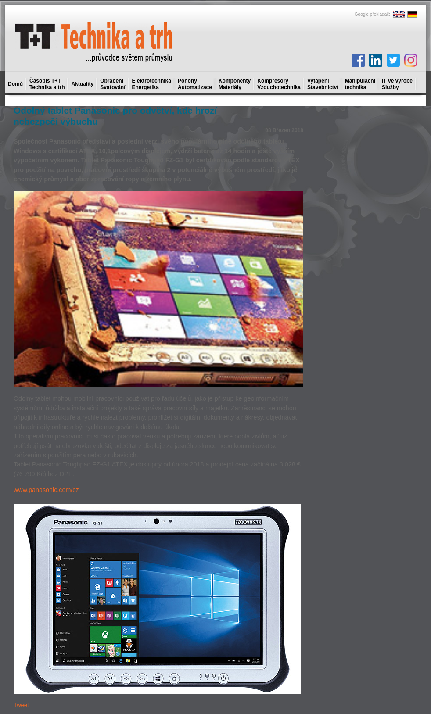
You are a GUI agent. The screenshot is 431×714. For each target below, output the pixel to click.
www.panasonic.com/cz (46, 489)
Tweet (21, 705)
